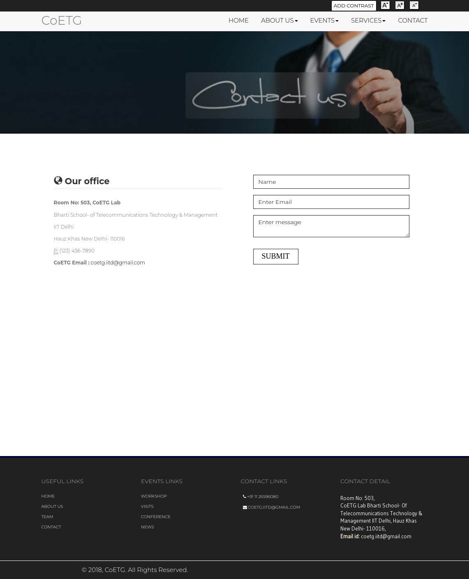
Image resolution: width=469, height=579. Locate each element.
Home (48, 496)
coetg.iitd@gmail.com (118, 262)
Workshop (154, 496)
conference (156, 516)
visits (147, 506)
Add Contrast (354, 5)
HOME (239, 20)
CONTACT (412, 20)
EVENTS (324, 20)
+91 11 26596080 (261, 496)
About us (52, 506)
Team (47, 516)
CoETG (62, 20)
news (147, 527)
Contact (51, 527)
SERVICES (368, 20)
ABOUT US (279, 20)
